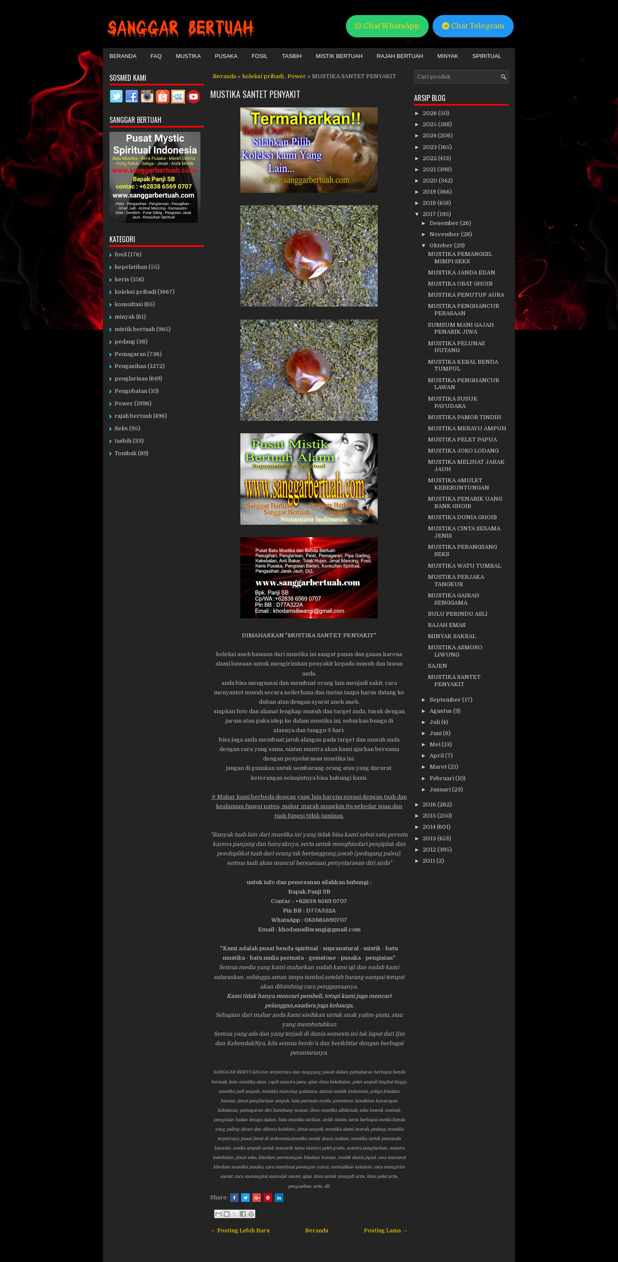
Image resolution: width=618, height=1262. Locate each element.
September (446, 699)
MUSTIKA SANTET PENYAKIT (255, 94)
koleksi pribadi (263, 76)
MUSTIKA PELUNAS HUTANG (456, 347)
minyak (125, 316)
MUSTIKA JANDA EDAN (461, 272)
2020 (431, 180)
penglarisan (131, 378)
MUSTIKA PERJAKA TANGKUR (456, 580)
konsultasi (129, 304)
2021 (430, 169)
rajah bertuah (133, 416)
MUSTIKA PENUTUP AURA (466, 295)
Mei (436, 744)
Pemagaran (130, 354)
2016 (430, 804)
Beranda (122, 56)
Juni (436, 733)
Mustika (188, 56)
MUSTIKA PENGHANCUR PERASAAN (463, 309)
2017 (430, 214)
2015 (430, 815)
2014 (430, 827)
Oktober (442, 245)
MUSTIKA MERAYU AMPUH (467, 428)
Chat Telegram (473, 26)
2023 (430, 147)
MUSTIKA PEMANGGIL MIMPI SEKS (460, 258)
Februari (442, 778)
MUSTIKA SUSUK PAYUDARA (453, 402)
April (437, 755)
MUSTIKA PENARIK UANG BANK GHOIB (465, 502)
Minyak (447, 56)
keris (122, 279)
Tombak (125, 453)
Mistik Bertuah (339, 56)
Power (297, 76)
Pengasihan (130, 366)
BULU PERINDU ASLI (458, 614)
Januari (441, 789)
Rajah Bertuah (400, 56)
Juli (435, 722)
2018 (430, 203)
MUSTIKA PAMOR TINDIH (464, 417)
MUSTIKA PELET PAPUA (462, 439)
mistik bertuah (135, 329)
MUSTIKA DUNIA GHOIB (462, 517)
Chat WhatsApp (387, 26)
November (445, 234)
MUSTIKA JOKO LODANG (463, 450)
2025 (430, 124)
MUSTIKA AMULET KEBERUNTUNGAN (458, 484)
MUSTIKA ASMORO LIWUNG (455, 651)
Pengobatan (131, 391)
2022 (430, 158)
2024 (430, 135)
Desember (445, 223)
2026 (430, 113)
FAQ (156, 56)
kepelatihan (131, 267)
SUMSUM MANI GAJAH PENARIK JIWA (461, 328)
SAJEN (437, 666)
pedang (125, 341)
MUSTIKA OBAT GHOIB (460, 283)
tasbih (123, 441)
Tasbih (292, 56)
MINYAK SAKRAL (452, 636)
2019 (430, 192)
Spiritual (487, 56)
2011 (429, 861)
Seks (121, 428)
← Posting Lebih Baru (240, 1230)
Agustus (441, 711)
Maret (439, 766)
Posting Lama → (386, 1230)
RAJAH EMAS (447, 625)
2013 (430, 838)
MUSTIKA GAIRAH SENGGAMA (453, 599)
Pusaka (226, 56)
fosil (121, 254)
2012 (430, 849)
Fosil (259, 56)
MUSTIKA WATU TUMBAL (464, 566)
